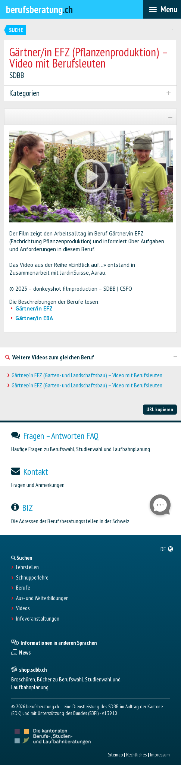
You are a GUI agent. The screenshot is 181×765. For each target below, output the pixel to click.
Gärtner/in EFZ (34, 308)
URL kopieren (159, 409)
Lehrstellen (27, 567)
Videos (22, 608)
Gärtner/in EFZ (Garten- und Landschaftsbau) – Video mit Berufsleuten (87, 375)
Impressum (160, 754)
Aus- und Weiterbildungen (42, 598)
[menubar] (162, 9)
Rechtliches (136, 754)
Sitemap (115, 754)
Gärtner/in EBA (34, 318)
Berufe (23, 587)
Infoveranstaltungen (37, 618)
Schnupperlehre (32, 577)
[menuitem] (167, 549)
